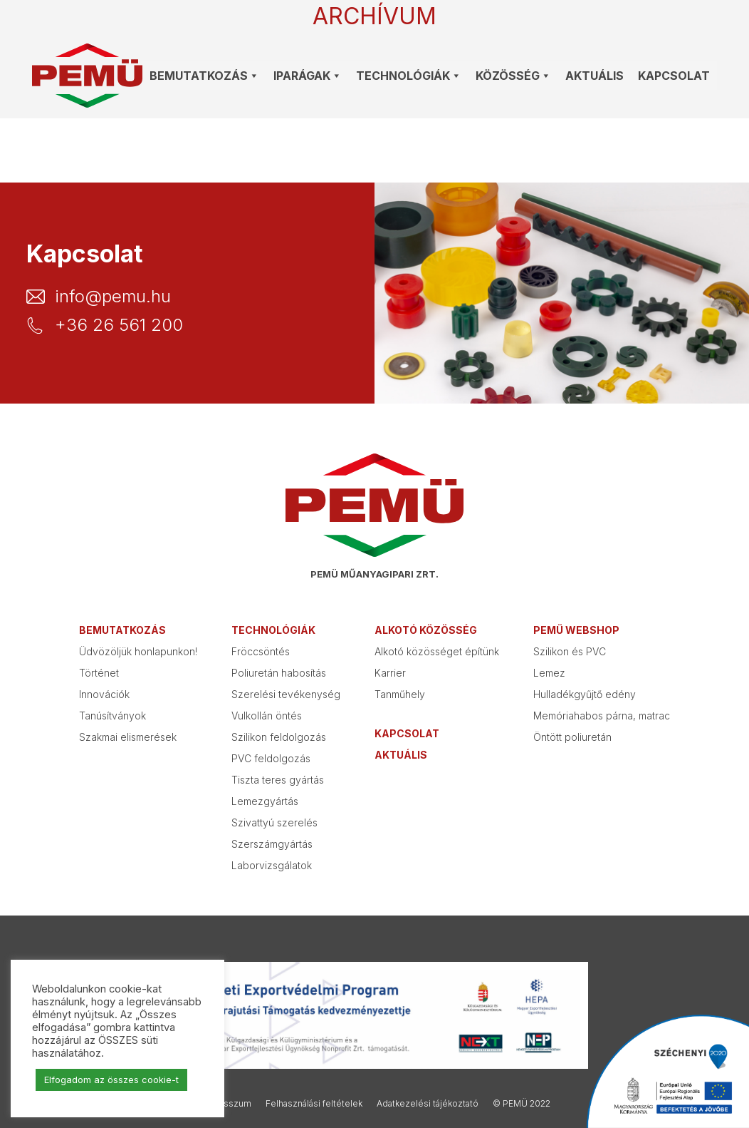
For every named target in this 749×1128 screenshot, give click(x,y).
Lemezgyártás (264, 801)
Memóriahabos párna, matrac (601, 715)
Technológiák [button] (408, 75)
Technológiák (273, 630)
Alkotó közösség (425, 630)
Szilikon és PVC (569, 651)
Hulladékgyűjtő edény (584, 694)
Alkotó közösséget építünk (436, 651)
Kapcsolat (674, 75)
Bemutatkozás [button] (204, 75)
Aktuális (594, 75)
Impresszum (225, 1103)
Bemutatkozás (122, 630)
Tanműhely (399, 694)
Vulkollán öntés (266, 715)
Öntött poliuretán (572, 737)
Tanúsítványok (112, 715)
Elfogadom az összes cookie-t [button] (111, 1079)
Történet (99, 673)
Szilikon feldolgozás (278, 737)
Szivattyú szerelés (274, 822)
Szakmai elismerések (128, 737)
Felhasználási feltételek (314, 1103)
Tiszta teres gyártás (277, 780)
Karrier (390, 673)
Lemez (549, 673)
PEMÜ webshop (576, 630)
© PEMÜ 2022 (521, 1103)
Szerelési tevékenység (285, 694)
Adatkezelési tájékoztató (427, 1103)
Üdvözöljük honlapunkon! (138, 651)
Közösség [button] (513, 75)
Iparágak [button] (307, 75)
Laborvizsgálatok (271, 865)
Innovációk (104, 694)
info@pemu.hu (113, 296)
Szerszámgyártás (272, 844)
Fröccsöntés (260, 651)
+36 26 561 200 (119, 325)
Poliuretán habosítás (278, 673)
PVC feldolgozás (270, 758)
